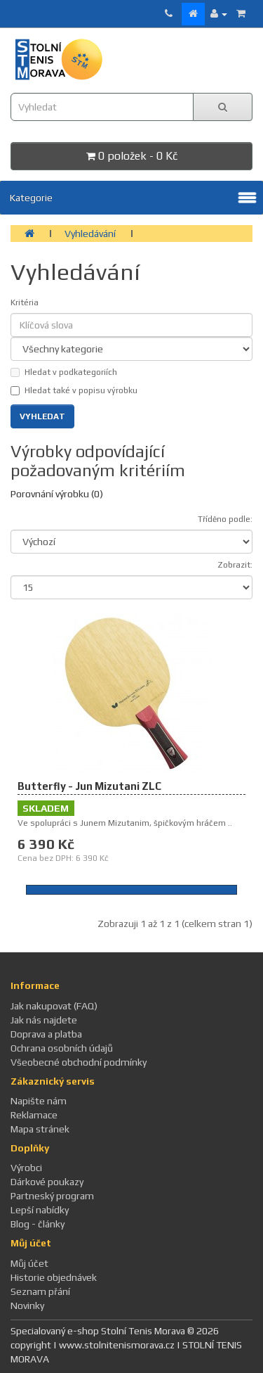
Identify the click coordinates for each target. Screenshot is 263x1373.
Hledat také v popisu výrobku (74, 390)
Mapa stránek (40, 1129)
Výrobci (26, 1167)
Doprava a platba (46, 1034)
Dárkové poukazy (47, 1181)
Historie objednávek (54, 1277)
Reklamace (34, 1114)
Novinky (27, 1305)
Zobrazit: (234, 565)
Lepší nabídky (40, 1209)
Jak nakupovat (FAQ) (54, 1005)
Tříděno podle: (225, 519)
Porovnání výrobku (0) (57, 493)
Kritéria (25, 302)
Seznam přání (40, 1291)
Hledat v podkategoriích (64, 372)
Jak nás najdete (44, 1020)
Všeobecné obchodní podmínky (79, 1062)
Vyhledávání (90, 233)
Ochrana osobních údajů (62, 1048)
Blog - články (38, 1224)
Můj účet (29, 1263)
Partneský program (52, 1195)
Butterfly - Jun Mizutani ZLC (89, 786)
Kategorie (31, 197)
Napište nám (39, 1100)
